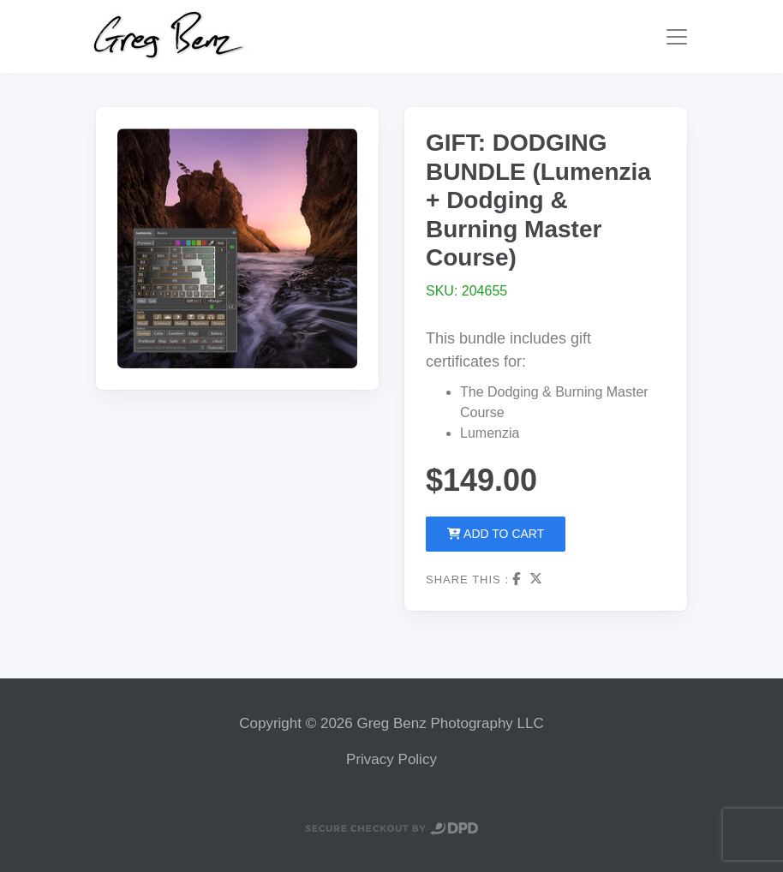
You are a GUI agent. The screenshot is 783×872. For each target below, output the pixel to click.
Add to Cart (495, 534)
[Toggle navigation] (677, 37)
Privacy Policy (391, 759)
